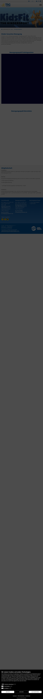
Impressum (15, 695)
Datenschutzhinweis (21, 695)
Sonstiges (6, 688)
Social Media (6, 686)
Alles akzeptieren (35, 691)
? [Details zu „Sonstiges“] (10, 688)
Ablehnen (8, 691)
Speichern (21, 691)
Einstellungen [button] (27, 695)
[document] (21, 677)
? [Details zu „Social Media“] (11, 686)
